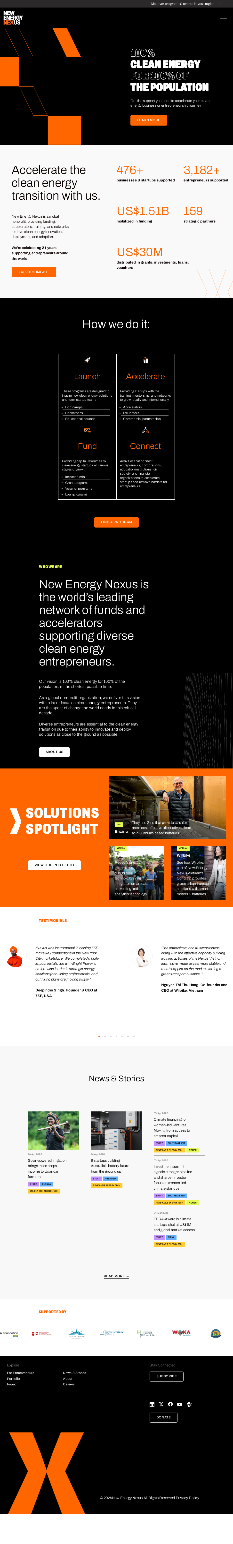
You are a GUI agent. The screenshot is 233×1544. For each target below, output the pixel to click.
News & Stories (74, 1373)
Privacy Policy (187, 1498)
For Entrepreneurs (20, 1373)
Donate (163, 1417)
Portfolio (13, 1379)
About (67, 1379)
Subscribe (166, 1376)
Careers (69, 1384)
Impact (12, 1384)
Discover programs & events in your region (183, 4)
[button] (99, 1036)
